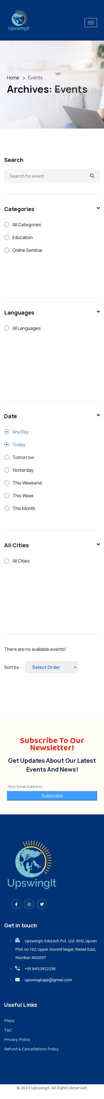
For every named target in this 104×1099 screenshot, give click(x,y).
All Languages (26, 328)
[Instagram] (29, 904)
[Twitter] (42, 904)
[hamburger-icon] (91, 22)
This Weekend (27, 483)
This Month (23, 508)
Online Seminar (27, 250)
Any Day (20, 432)
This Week (23, 496)
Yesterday (22, 470)
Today (18, 444)
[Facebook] (16, 904)
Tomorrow (23, 457)
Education (22, 237)
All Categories (26, 225)
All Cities (21, 561)
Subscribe (52, 796)
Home (13, 77)
